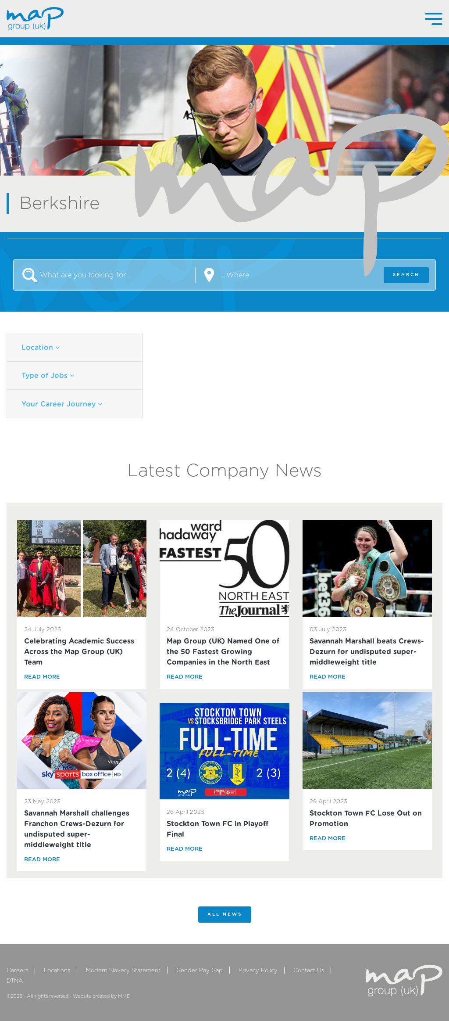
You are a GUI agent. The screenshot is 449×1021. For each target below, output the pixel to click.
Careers (17, 971)
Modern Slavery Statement (123, 971)
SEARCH (406, 275)
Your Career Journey (61, 404)
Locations (57, 971)
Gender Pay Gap (199, 971)
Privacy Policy (258, 971)
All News (224, 914)
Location (40, 347)
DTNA (15, 981)
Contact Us (308, 971)
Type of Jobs (47, 375)
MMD (124, 996)
